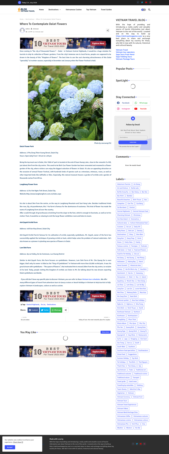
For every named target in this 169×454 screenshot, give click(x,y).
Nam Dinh (133, 296)
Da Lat (43, 305)
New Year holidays (138, 300)
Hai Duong (130, 258)
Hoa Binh (143, 269)
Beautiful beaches (123, 200)
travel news (133, 381)
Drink (139, 238)
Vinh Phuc (135, 424)
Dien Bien (139, 234)
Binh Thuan (137, 200)
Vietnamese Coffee (123, 416)
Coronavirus (135, 219)
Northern (137, 312)
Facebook (35, 310)
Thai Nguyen (143, 362)
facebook (125, 103)
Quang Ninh (133, 331)
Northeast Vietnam (124, 312)
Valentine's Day (135, 389)
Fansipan (134, 246)
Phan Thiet (132, 320)
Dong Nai (120, 238)
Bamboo (129, 196)
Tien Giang (131, 366)
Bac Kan (144, 192)
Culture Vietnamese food (139, 223)
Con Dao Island (122, 219)
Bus (145, 200)
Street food (121, 354)
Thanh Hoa (121, 366)
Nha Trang (139, 304)
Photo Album (121, 323)
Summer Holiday (123, 358)
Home (41, 9)
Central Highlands (33, 305)
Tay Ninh (135, 358)
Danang (139, 231)
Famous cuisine (122, 246)
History (119, 269)
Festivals (144, 246)
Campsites (120, 203)
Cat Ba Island (121, 207)
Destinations (53, 9)
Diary (131, 234)
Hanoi (141, 262)
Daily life (137, 227)
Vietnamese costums (140, 416)
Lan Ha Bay (140, 285)
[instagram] (150, 2)
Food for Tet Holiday (124, 254)
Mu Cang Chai (122, 296)
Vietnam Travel (122, 50)
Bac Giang (135, 192)
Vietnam (131, 393)
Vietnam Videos (122, 408)
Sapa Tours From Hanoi (125, 54)
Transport (136, 378)
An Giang (137, 184)
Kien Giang (141, 281)
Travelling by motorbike (125, 385)
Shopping (134, 339)
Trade (131, 370)
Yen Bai (137, 428)
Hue (137, 277)
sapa (125, 339)
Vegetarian (121, 393)
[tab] (41, 9)
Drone (119, 242)
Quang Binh (130, 327)
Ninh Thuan (132, 308)
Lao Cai (129, 289)
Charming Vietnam (123, 215)
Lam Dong (130, 285)
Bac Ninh (120, 196)
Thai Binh (132, 362)
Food (129, 250)
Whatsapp (57, 310)
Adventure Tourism (123, 184)
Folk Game (121, 250)
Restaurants (142, 335)
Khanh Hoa (130, 281)
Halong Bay (132, 262)
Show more (105, 332)
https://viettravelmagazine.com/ (129, 36)
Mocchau (143, 292)
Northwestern (133, 316)
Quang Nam (141, 327)
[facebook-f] (137, 2)
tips (140, 366)
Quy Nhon (131, 335)
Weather (120, 428)
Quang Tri (143, 331)
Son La (129, 343)
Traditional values (123, 378)
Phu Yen (120, 327)
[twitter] (142, 2)
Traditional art (141, 370)
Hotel (131, 277)
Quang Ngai (121, 331)
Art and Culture (122, 188)
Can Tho (130, 203)
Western (129, 428)
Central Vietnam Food (140, 211)
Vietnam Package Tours (125, 59)
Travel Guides (106, 9)
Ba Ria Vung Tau (122, 192)
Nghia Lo (130, 304)
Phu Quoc (132, 323)
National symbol (123, 300)
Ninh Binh (120, 308)
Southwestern (143, 350)
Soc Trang (120, 343)
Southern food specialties (126, 350)
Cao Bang (139, 203)
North (141, 308)
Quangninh (121, 335)
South (137, 343)
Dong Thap (130, 238)
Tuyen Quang (121, 389)
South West (121, 347)
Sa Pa (119, 339)
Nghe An (120, 304)
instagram (126, 109)
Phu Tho (142, 323)
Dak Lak (131, 231)
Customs (120, 227)
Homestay (139, 273)
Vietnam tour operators (125, 52)
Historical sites (135, 265)
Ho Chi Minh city (131, 269)
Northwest (121, 316)
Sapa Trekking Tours (124, 57)
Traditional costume (124, 374)
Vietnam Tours (122, 401)
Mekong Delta (132, 292)
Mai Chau (120, 292)
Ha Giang (120, 258)
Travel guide (121, 381)
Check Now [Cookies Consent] (17, 442)
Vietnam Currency (123, 397)
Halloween (121, 262)
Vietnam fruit (137, 397)
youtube (143, 109)
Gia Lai (136, 254)
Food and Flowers (140, 250)
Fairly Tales (129, 242)
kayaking (120, 281)
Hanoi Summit (122, 265)
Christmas (136, 215)
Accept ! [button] (10, 447)
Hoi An (130, 273)
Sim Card (143, 339)
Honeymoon (121, 277)
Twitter (46, 310)
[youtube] (146, 2)
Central (132, 207)
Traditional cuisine (140, 374)
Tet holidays (121, 362)
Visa (143, 424)
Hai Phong (140, 258)
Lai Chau (120, 285)
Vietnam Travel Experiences (126, 405)
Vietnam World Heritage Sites (127, 412)
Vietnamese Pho (123, 424)
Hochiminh (121, 273)
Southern (131, 347)
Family (138, 242)
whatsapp (143, 103)
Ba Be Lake (135, 188)
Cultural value (122, 223)
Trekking (140, 385)
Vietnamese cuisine (74, 9)
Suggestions (132, 354)
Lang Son (120, 289)
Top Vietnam (91, 9)
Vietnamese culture (141, 420)
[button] (143, 10)
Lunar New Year (140, 289)
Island (144, 277)
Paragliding (121, 320)
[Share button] (65, 310)
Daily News (121, 231)
